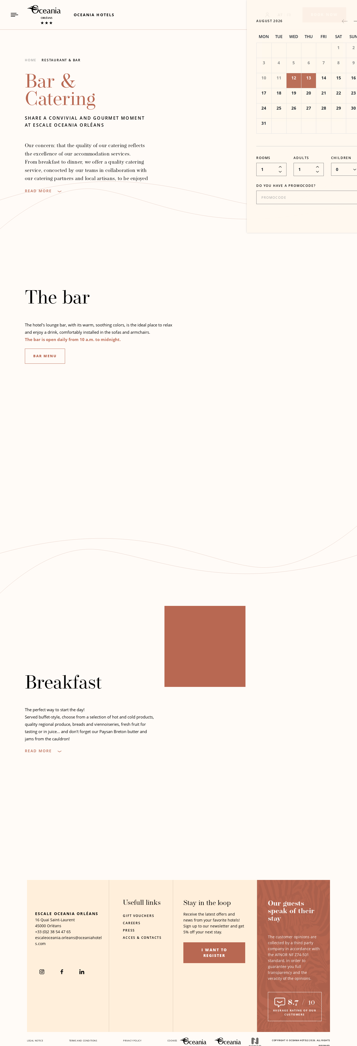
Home (30, 60)
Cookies (172, 1040)
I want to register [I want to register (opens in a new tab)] (214, 952)
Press (129, 930)
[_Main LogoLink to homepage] (39, 14)
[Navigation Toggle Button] (14, 14)
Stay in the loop (207, 903)
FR (289, 14)
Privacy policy (132, 1040)
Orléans (54, 939)
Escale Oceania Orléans (66, 927)
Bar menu (45, 358)
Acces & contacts (142, 937)
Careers (132, 923)
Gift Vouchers (138, 915)
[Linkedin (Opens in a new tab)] (81, 985)
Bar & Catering (60, 91)
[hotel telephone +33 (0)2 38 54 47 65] (53, 946)
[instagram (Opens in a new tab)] (42, 985)
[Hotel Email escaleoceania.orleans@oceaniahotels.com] (69, 954)
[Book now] (324, 14)
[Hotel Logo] (50, 907)
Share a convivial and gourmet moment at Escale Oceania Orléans (85, 121)
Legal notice (35, 1040)
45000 (40, 939)
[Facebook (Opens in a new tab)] (62, 985)
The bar (57, 301)
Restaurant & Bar (61, 60)
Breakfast (63, 686)
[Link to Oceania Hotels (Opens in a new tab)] (94, 14)
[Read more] (43, 191)
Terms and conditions (83, 1040)
